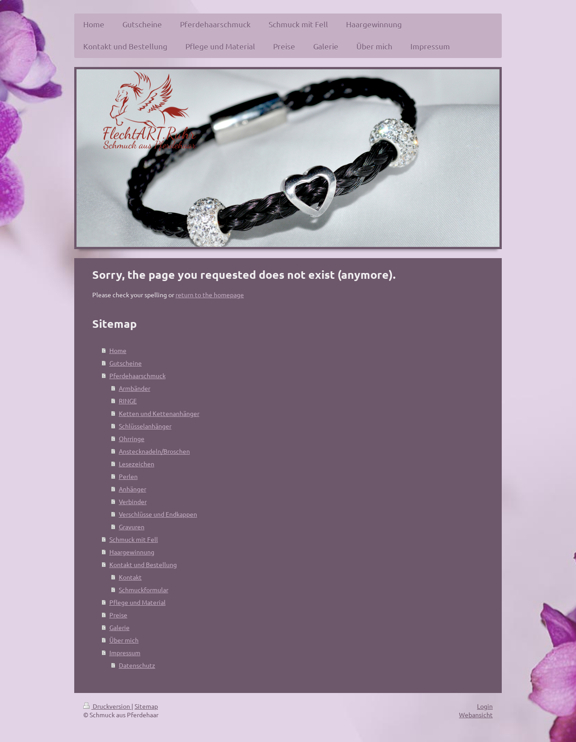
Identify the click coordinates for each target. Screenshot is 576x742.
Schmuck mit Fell (133, 539)
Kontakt (130, 577)
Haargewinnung (131, 552)
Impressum (124, 652)
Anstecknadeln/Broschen (154, 451)
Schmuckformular (143, 590)
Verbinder (133, 501)
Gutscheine (125, 363)
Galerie (119, 627)
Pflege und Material (137, 602)
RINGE (128, 401)
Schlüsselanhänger (145, 426)
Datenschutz (137, 665)
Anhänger (132, 489)
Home (117, 350)
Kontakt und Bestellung (143, 564)
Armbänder (134, 388)
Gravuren (131, 527)
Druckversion (107, 706)
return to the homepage (210, 295)
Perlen (128, 476)
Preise (118, 615)
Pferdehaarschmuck (137, 375)
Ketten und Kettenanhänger (159, 413)
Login (485, 706)
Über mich (124, 640)
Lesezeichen (136, 464)
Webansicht (476, 715)
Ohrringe (131, 438)
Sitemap (146, 706)
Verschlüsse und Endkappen (158, 514)
